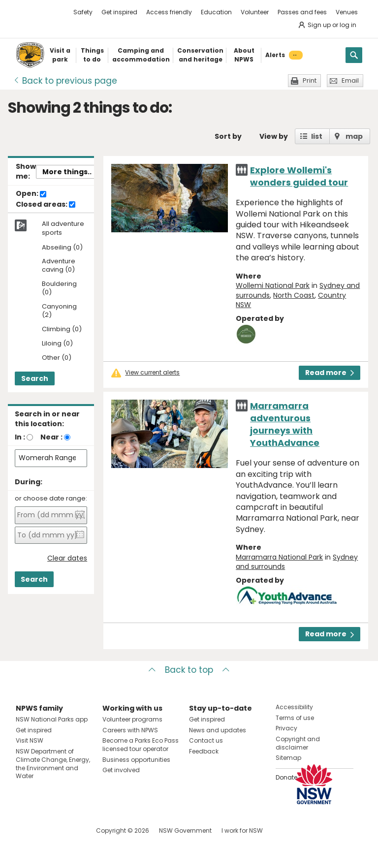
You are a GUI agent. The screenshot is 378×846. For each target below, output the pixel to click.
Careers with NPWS (130, 730)
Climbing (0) (62, 329)
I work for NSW (242, 830)
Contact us (206, 740)
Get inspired (119, 12)
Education (216, 12)
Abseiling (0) (62, 248)
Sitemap (288, 757)
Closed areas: (45, 204)
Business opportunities (136, 759)
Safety (83, 12)
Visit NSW (29, 740)
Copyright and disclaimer (298, 743)
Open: (31, 193)
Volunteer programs (132, 719)
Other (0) (56, 358)
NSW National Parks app (52, 719)
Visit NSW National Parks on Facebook (25, 830)
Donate (286, 777)
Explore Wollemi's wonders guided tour (299, 176)
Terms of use (295, 718)
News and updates (217, 730)
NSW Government (185, 830)
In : (20, 437)
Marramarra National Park (279, 557)
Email (350, 80)
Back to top (189, 670)
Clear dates (67, 558)
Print (309, 80)
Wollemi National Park (273, 285)
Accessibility (294, 707)
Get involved (121, 770)
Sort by (228, 136)
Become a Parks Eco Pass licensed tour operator (140, 744)
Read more (329, 372)
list (316, 136)
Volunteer (255, 12)
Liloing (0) (57, 344)
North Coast (294, 295)
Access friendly (169, 12)
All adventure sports (63, 228)
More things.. (67, 172)
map (354, 136)
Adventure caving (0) (58, 265)
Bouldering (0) (59, 288)
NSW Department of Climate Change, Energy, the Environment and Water (53, 763)
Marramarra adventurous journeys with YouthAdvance (284, 424)
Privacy (286, 728)
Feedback (204, 751)
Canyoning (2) (59, 311)
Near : (51, 437)
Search (34, 378)
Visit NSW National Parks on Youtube (67, 830)
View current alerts (152, 372)
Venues (347, 12)
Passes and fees (302, 12)
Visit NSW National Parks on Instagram (46, 830)
